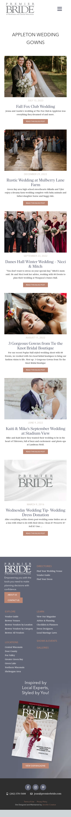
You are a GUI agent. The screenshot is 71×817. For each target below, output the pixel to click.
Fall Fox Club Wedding (35, 106)
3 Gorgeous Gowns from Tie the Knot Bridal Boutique (35, 345)
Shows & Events (47, 640)
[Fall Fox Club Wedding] (35, 121)
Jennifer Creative (49, 805)
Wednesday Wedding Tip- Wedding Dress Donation (35, 512)
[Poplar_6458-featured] (35, 294)
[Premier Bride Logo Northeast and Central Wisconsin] (20, 3)
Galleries (43, 647)
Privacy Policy (42, 802)
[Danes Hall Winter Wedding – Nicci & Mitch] (35, 285)
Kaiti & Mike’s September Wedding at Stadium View (35, 431)
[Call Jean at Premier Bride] (16, 793)
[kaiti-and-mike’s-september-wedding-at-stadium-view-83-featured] (35, 379)
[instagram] (36, 787)
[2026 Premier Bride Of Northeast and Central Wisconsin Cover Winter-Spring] (39, 704)
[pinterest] (43, 787)
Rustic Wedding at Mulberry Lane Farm (35, 182)
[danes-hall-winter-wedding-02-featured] (35, 212)
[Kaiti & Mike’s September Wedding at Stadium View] (35, 451)
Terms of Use (29, 802)
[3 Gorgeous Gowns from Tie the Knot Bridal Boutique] (35, 370)
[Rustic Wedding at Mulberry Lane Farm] (35, 203)
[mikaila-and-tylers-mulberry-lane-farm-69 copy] (35, 130)
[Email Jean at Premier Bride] (45, 793)
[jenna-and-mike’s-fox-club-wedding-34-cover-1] (35, 56)
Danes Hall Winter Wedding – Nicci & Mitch (35, 264)
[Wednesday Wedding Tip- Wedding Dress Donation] (35, 533)
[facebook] (28, 787)
